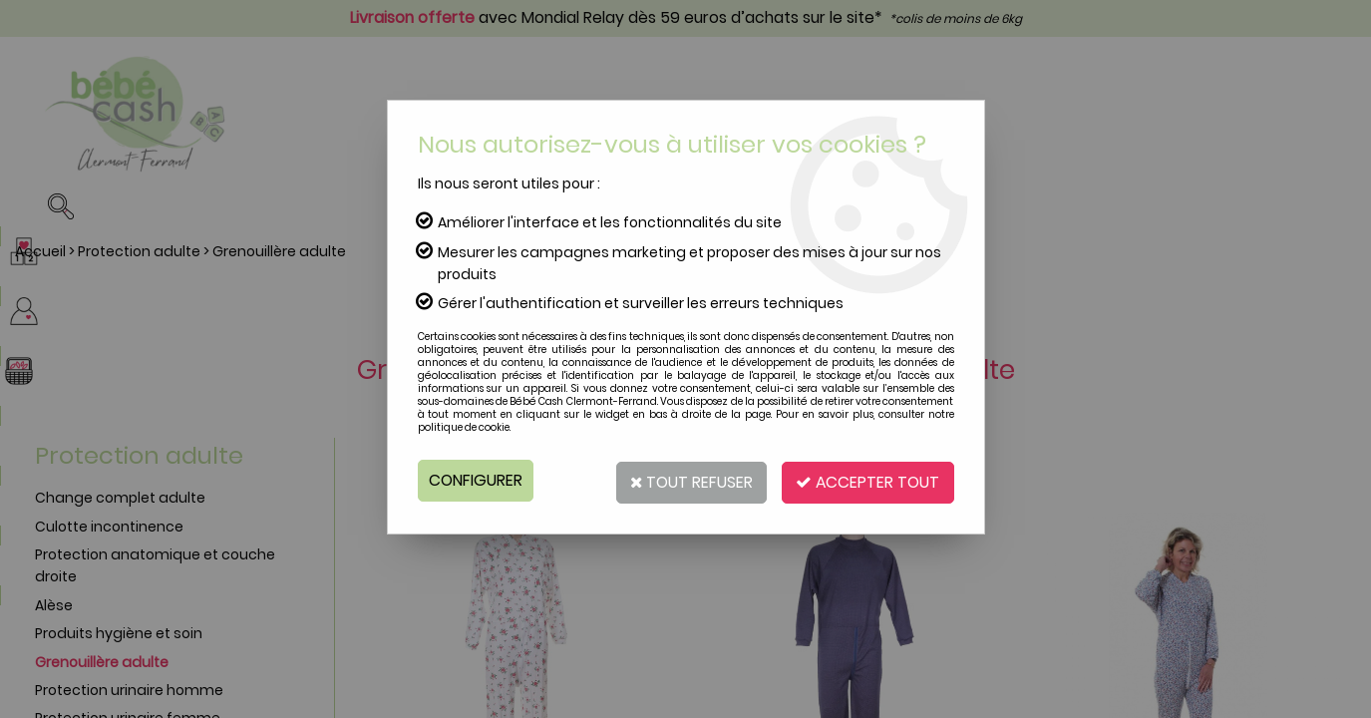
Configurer (476, 480)
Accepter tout (865, 480)
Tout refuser (683, 480)
